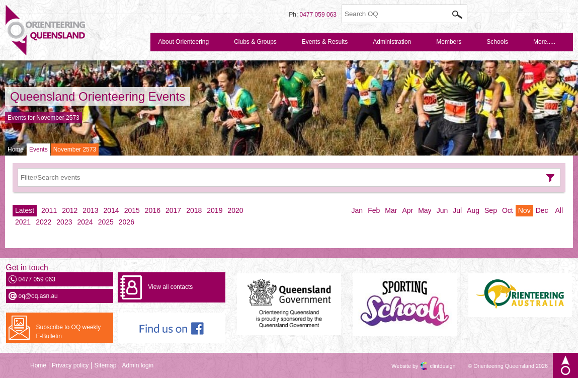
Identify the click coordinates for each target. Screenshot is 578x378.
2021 (23, 222)
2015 (132, 210)
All (559, 210)
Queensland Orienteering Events (97, 96)
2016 (152, 210)
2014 (111, 210)
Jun (442, 210)
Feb (374, 210)
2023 (64, 222)
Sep (490, 210)
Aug (473, 210)
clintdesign (434, 366)
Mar (391, 210)
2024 (85, 222)
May (424, 210)
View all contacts (170, 286)
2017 (173, 210)
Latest (24, 210)
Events (38, 149)
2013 (90, 210)
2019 (214, 210)
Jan (357, 210)
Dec (542, 210)
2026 (126, 222)
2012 (69, 210)
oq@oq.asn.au (38, 295)
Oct (507, 210)
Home (16, 149)
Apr (407, 210)
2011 (49, 210)
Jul (457, 210)
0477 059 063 (318, 14)
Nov (524, 210)
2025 (106, 222)
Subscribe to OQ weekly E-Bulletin (68, 332)
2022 (43, 222)
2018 (194, 210)
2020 (235, 210)
